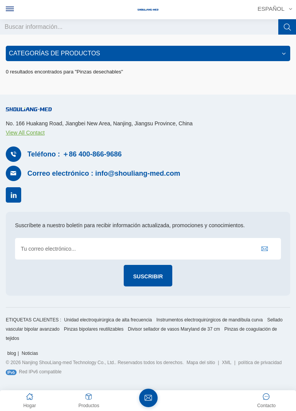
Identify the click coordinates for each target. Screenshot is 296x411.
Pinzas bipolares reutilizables (94, 328)
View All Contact (25, 132)
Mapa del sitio (201, 361)
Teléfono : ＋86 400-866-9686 (74, 153)
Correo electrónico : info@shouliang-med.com (103, 172)
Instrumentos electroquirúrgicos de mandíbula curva (209, 319)
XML (227, 361)
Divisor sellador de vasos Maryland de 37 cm (174, 328)
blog (11, 352)
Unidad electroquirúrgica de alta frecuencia (108, 319)
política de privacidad (260, 361)
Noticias (30, 352)
